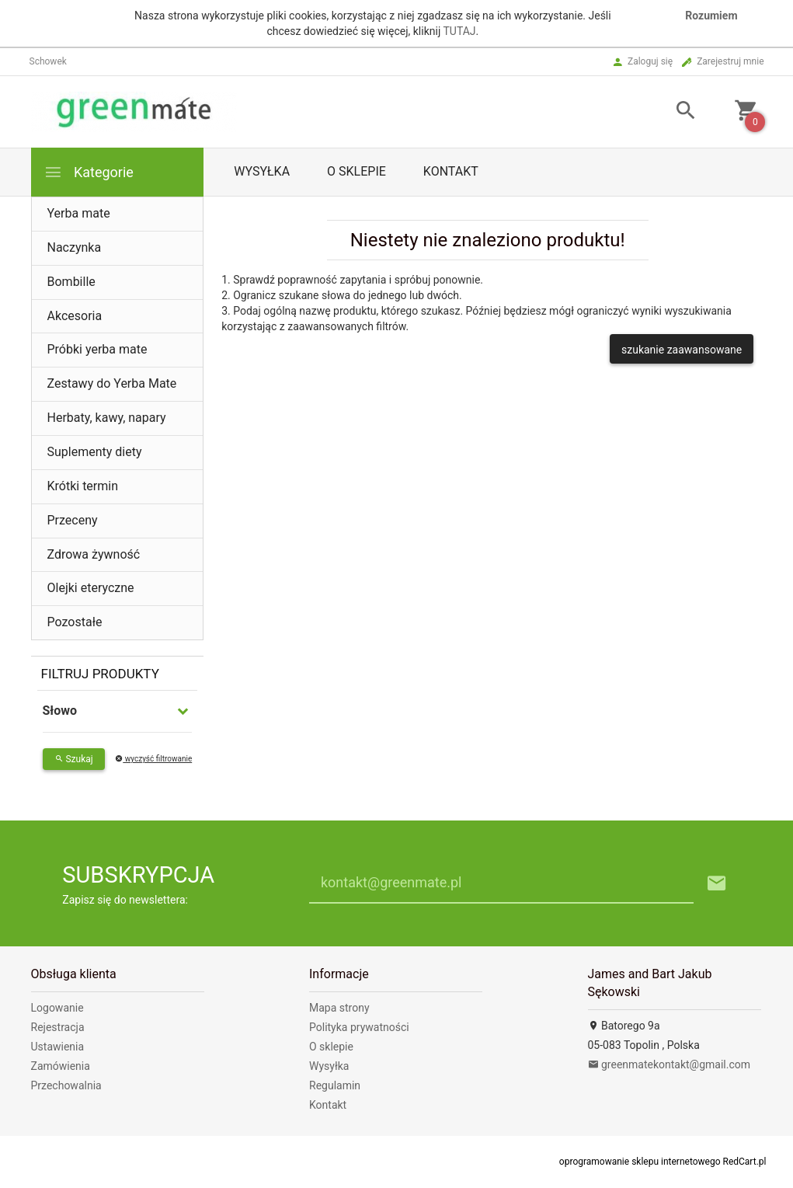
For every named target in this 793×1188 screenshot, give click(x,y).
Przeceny (72, 520)
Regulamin (334, 1085)
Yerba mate (78, 213)
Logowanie (57, 1008)
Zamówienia (60, 1066)
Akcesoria (75, 315)
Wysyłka (262, 171)
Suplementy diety (94, 451)
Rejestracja (58, 1027)
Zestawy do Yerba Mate (112, 383)
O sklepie (356, 171)
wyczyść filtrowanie (153, 758)
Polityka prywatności (359, 1027)
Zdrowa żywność (94, 554)
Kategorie (88, 172)
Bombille (71, 281)
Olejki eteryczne (90, 587)
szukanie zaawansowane (681, 349)
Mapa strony (339, 1008)
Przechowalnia (66, 1085)
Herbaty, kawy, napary (106, 417)
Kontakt (450, 171)
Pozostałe (75, 622)
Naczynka (74, 247)
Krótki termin (83, 486)
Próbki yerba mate (97, 349)
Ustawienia (58, 1046)
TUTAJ (459, 31)
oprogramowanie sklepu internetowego (640, 1161)
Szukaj (73, 759)
